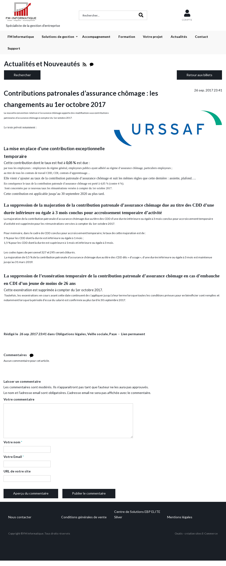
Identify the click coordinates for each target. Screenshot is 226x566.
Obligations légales (71, 334)
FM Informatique (21, 37)
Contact (201, 37)
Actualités (179, 37)
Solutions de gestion (58, 37)
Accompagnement (96, 37)
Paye (113, 334)
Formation (126, 37)
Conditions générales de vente (84, 517)
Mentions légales (179, 517)
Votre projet (153, 37)
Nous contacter (19, 517)
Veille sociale (97, 334)
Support (14, 48)
